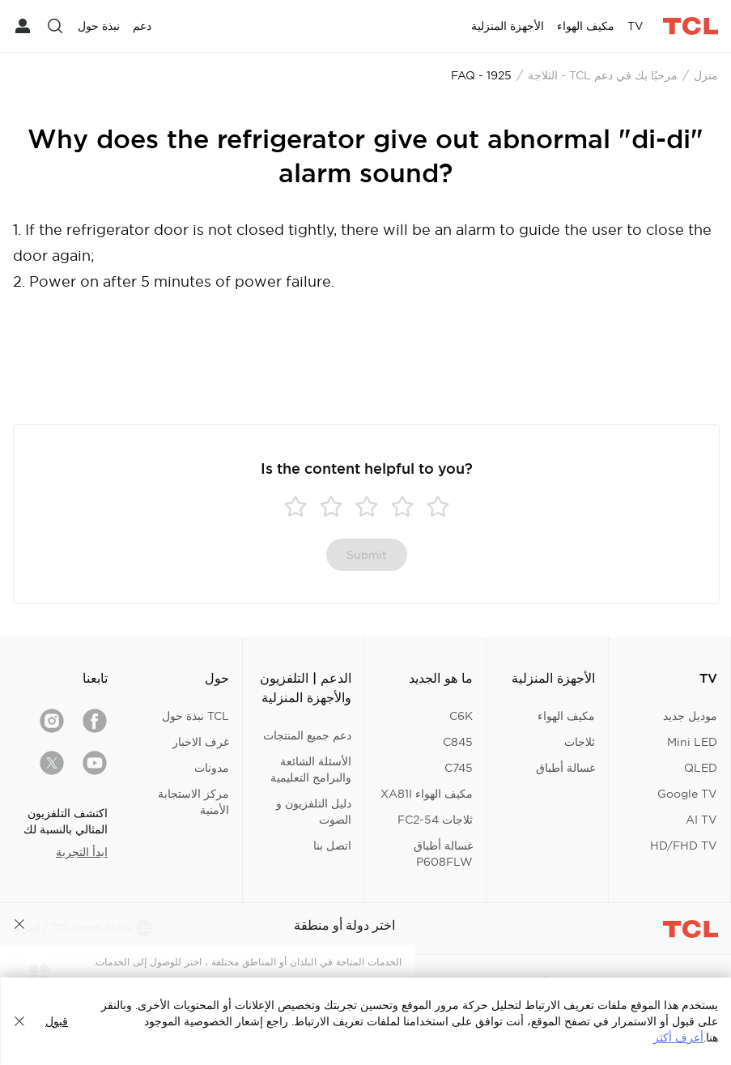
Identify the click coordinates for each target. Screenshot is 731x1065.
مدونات (211, 767)
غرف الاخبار (200, 742)
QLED (700, 767)
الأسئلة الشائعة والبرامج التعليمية (310, 769)
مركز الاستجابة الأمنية (193, 801)
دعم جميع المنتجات (307, 735)
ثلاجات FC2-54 (435, 819)
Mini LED (692, 742)
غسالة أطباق (565, 767)
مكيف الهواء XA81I (426, 793)
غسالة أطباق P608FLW (443, 853)
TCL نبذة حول (195, 716)
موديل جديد (690, 716)
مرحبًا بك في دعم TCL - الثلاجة (603, 75)
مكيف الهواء (566, 716)
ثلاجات (579, 742)
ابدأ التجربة (82, 852)
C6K (461, 716)
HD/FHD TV (683, 845)
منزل (706, 75)
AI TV (701, 819)
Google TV (687, 793)
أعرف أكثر (678, 1037)
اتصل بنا (332, 845)
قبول (56, 1021)
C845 (458, 742)
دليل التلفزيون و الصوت (313, 811)
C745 (458, 767)
